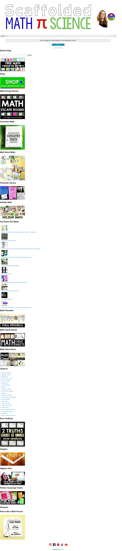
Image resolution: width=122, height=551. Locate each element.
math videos (4, 401)
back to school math (6, 379)
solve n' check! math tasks (8, 415)
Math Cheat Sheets (6, 274)
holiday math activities (7, 391)
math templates (5, 399)
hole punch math (5, 389)
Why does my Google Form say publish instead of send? (16, 307)
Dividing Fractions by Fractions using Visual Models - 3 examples (18, 232)
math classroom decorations (8, 397)
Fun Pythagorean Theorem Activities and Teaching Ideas (16, 257)
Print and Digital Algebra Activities (10, 265)
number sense (5, 407)
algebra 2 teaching (6, 372)
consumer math (5, 381)
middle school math (6, 405)
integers (3, 393)
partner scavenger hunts (7, 409)
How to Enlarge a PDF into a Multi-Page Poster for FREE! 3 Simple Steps (20, 249)
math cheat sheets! (6, 395)
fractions (3, 387)
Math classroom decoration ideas (10, 290)
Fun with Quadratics (6, 299)
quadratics (4, 413)
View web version (58, 48)
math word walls (5, 403)
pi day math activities (7, 411)
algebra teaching (5, 374)
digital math (4, 383)
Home (58, 44)
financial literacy (5, 385)
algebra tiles (4, 376)
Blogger (61, 549)
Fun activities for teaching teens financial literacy (14, 282)
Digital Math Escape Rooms (8, 240)
